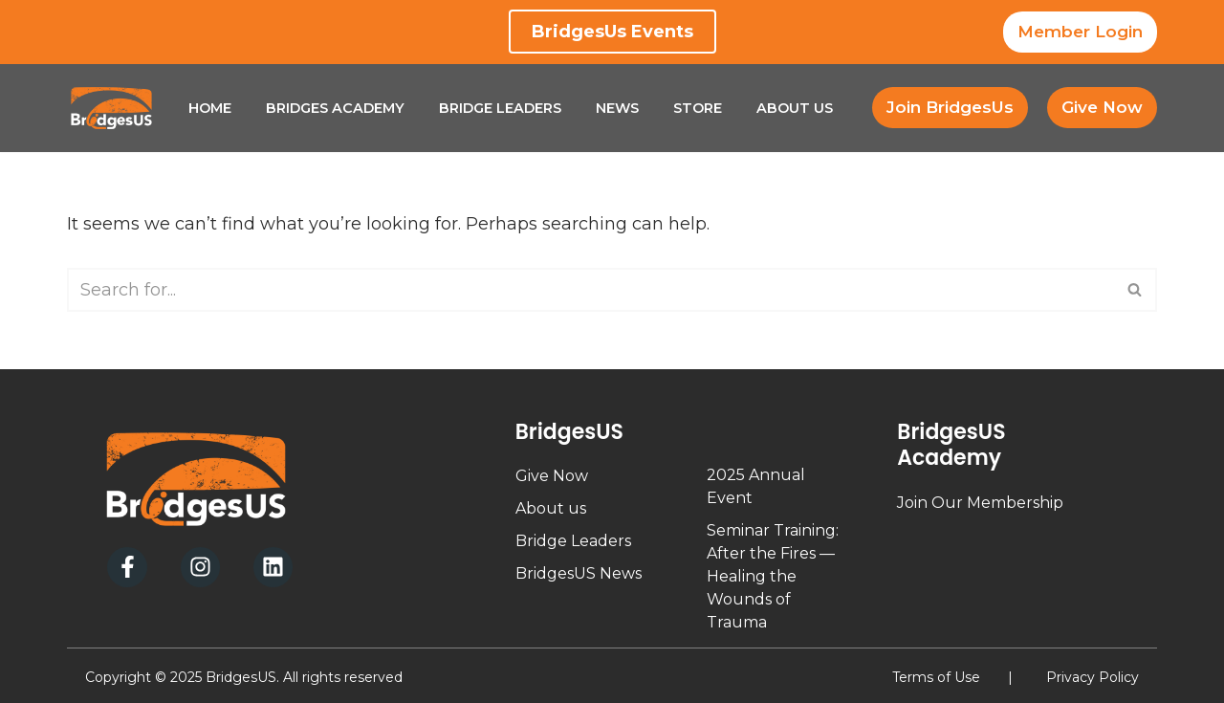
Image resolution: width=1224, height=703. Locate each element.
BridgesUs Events (612, 31)
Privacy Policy (1092, 677)
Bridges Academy (335, 108)
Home (209, 108)
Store (697, 108)
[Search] (590, 290)
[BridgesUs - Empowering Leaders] (111, 108)
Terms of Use (936, 677)
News (617, 108)
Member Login (1080, 31)
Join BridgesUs (950, 107)
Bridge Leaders (500, 108)
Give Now (1102, 107)
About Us (794, 108)
